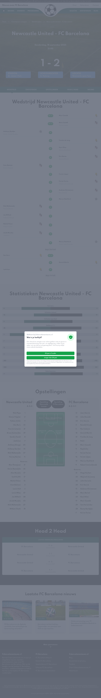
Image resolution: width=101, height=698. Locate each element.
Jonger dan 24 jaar (50, 357)
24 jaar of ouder (50, 353)
